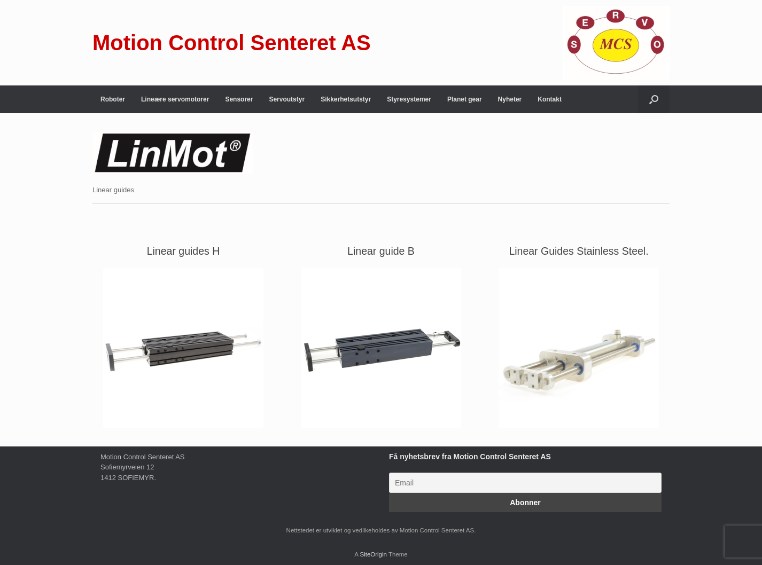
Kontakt (550, 99)
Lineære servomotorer (175, 99)
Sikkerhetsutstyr (346, 99)
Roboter (112, 99)
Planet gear (464, 99)
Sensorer (239, 99)
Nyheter (510, 99)
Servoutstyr (287, 99)
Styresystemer (409, 99)
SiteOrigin (373, 554)
